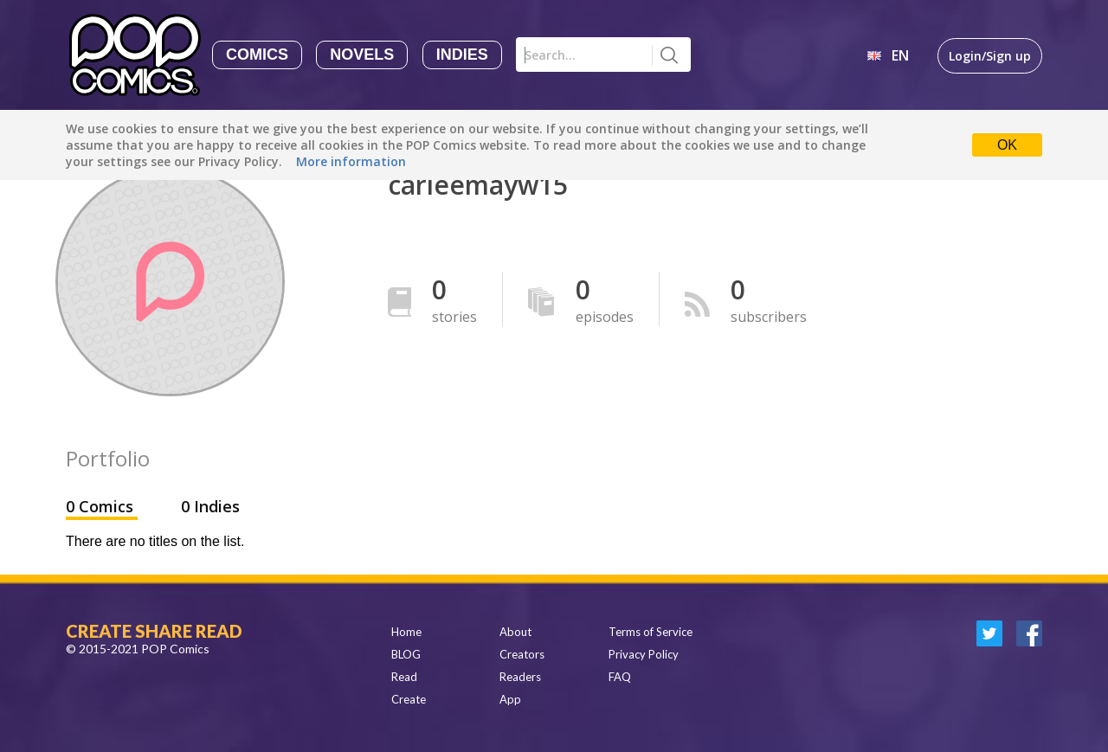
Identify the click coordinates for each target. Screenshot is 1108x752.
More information (351, 161)
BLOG (406, 654)
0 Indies (210, 506)
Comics (257, 54)
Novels (362, 54)
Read (404, 677)
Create (408, 699)
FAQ (620, 677)
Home (406, 632)
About (515, 632)
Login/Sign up (990, 56)
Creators (521, 654)
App (510, 699)
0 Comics (102, 506)
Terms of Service (650, 632)
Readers (520, 677)
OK (1007, 145)
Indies (462, 54)
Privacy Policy (644, 654)
